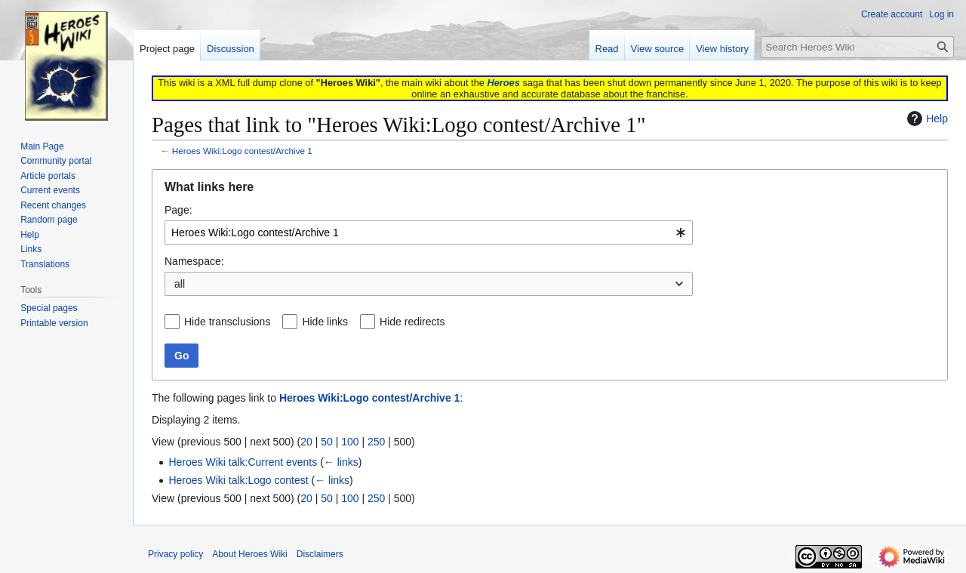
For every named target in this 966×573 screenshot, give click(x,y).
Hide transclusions (227, 322)
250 (376, 442)
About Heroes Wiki (249, 554)
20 (306, 442)
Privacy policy (175, 554)
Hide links (325, 322)
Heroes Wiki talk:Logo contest (238, 480)
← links (341, 462)
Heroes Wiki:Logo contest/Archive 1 (242, 151)
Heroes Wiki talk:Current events (242, 462)
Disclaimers (320, 554)
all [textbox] (179, 284)
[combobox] (429, 232)
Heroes (503, 82)
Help (925, 118)
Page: (178, 210)
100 (349, 442)
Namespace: (194, 261)
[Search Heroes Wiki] (857, 47)
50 (327, 442)
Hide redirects (412, 322)
